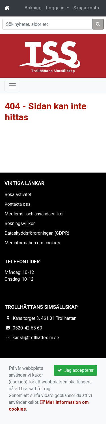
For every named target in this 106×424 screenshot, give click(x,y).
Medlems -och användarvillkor (34, 214)
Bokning (33, 8)
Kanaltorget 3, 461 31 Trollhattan (44, 318)
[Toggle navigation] (12, 85)
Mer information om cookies (32, 242)
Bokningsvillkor (20, 223)
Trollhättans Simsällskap (53, 71)
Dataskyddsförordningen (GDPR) (37, 233)
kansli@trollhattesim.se (36, 337)
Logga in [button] (56, 8)
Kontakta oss (18, 204)
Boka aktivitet (18, 194)
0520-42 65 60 (27, 328)
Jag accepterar (75, 370)
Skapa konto (86, 8)
